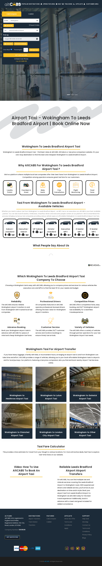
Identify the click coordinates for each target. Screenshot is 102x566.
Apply (66, 528)
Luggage (8, 44)
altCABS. (47, 561)
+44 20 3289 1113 (21, 60)
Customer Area (91, 4)
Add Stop (8, 25)
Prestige (34, 48)
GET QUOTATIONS (21, 54)
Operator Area (42, 4)
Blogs (84, 538)
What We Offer (69, 519)
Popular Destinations (24, 4)
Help (54, 4)
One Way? (7, 48)
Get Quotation (12, 537)
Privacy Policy (87, 535)
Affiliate (76, 4)
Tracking (64, 4)
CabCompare (12, 14)
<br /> (26, 491)
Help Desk (85, 519)
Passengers (18, 48)
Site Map (85, 522)
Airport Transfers (34, 519)
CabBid (31, 14)
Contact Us (86, 525)
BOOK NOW (72, 81)
